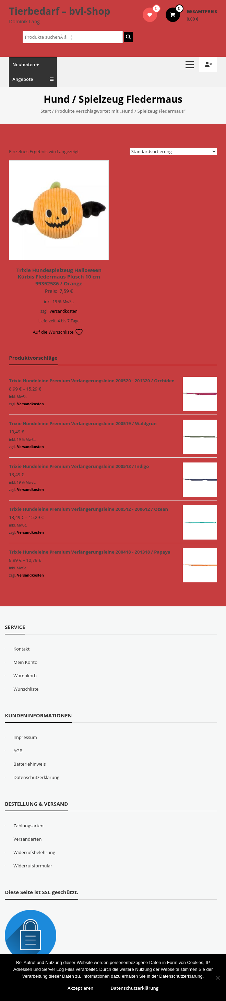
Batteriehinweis (29, 764)
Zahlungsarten (28, 826)
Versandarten (27, 839)
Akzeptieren (80, 988)
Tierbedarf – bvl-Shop (59, 10)
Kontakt (21, 649)
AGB (17, 750)
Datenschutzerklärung (36, 777)
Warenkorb (25, 675)
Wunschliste (25, 689)
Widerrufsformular (32, 866)
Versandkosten (63, 311)
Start (45, 111)
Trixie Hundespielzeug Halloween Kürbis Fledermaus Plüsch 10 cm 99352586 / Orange (59, 277)
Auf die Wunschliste (58, 332)
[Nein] (217, 977)
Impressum (25, 737)
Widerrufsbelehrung (34, 852)
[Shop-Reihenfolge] (173, 151)
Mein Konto (25, 662)
